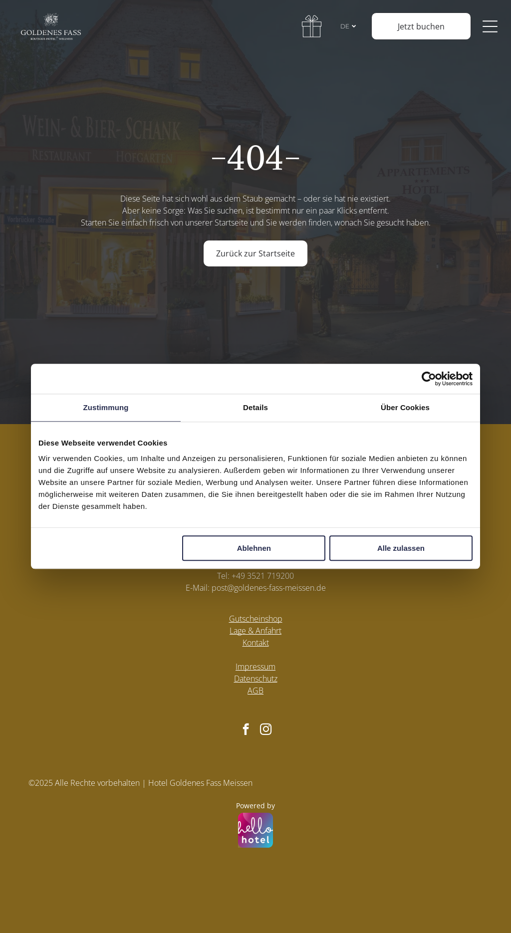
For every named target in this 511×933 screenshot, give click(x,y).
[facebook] (246, 730)
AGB (255, 690)
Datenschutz (255, 678)
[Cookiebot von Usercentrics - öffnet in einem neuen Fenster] (429, 378)
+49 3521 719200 (263, 575)
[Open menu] (492, 26)
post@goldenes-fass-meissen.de (269, 587)
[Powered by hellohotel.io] (255, 831)
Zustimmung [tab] (106, 407)
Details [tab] (255, 407)
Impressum (255, 666)
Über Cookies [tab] (405, 407)
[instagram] (265, 730)
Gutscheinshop (255, 618)
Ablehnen (254, 548)
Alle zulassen (401, 548)
